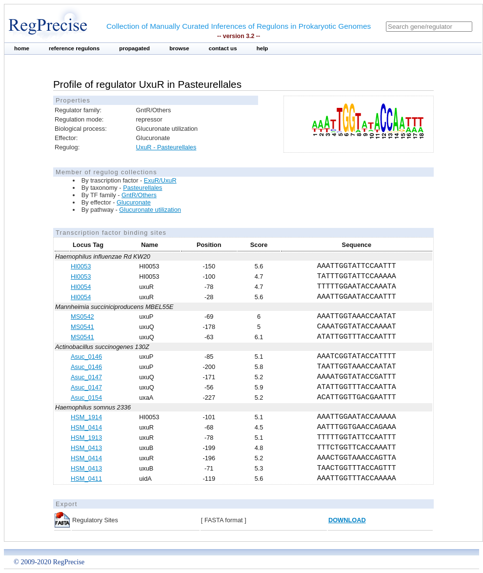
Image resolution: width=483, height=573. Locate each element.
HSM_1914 (86, 417)
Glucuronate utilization (150, 209)
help (262, 48)
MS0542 (82, 316)
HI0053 (81, 266)
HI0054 (81, 286)
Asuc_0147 (86, 377)
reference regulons (74, 48)
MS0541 (82, 326)
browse (179, 48)
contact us (223, 48)
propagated (134, 48)
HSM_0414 (86, 427)
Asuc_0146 (86, 356)
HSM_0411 (86, 478)
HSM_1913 (86, 437)
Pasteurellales (142, 187)
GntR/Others (139, 195)
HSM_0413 (86, 447)
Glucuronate (134, 202)
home (21, 48)
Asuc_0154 (86, 397)
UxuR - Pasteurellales (166, 147)
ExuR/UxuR (160, 180)
